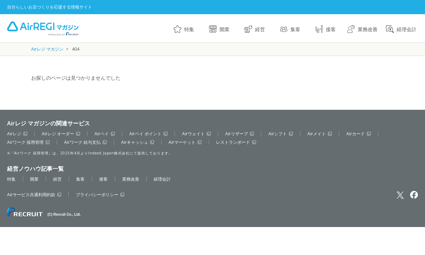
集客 (295, 29)
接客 (331, 29)
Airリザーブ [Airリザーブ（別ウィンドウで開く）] (236, 134)
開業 (225, 29)
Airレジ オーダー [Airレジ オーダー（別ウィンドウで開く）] (58, 134)
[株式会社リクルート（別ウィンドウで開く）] (44, 211)
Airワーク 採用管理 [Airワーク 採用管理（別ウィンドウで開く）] (25, 142)
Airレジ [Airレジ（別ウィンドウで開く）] (14, 134)
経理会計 (406, 29)
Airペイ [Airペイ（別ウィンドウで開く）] (102, 134)
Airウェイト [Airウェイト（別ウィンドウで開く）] (193, 134)
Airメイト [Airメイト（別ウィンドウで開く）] (316, 134)
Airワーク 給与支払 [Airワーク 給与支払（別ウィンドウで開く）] (82, 142)
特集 (189, 29)
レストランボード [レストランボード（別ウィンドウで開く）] (233, 142)
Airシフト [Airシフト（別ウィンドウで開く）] (277, 134)
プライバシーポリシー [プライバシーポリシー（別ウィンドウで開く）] (97, 195)
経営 (260, 29)
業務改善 (368, 29)
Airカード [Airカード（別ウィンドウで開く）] (355, 134)
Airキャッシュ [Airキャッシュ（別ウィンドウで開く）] (134, 142)
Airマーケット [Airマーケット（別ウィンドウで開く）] (182, 142)
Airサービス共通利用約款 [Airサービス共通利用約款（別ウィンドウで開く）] (31, 195)
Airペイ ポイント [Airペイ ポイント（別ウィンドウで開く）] (145, 134)
